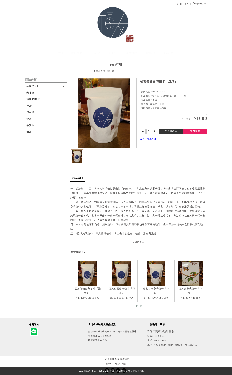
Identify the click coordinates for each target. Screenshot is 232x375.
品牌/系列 (32, 86)
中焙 (29, 119)
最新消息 (98, 53)
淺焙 (29, 105)
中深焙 (30, 125)
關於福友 (83, 53)
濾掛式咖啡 (127, 53)
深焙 (29, 131)
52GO (117, 364)
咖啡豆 (112, 53)
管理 (124, 364)
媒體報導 (144, 53)
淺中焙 (30, 112)
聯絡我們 (159, 53)
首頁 (70, 53)
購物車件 (200, 3)
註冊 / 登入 (183, 3)
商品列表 (99, 71)
